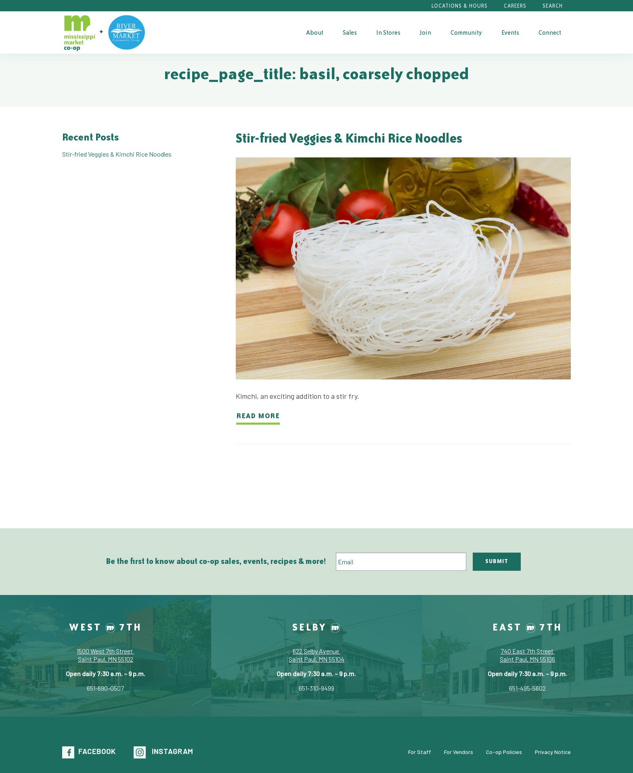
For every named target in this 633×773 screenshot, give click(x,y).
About (314, 32)
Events (510, 32)
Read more (258, 415)
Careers (515, 6)
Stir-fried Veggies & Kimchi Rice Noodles (349, 138)
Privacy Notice (553, 751)
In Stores (388, 32)
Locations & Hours (460, 6)
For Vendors (458, 751)
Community (466, 32)
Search (553, 6)
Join (425, 32)
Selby (316, 626)
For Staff (419, 751)
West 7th (105, 626)
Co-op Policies (504, 751)
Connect (550, 32)
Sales (350, 32)
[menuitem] (314, 32)
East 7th (527, 626)
